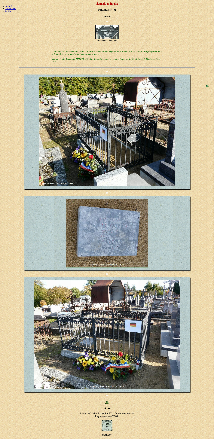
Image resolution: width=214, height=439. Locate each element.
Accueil (8, 6)
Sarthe (8, 11)
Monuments (10, 8)
